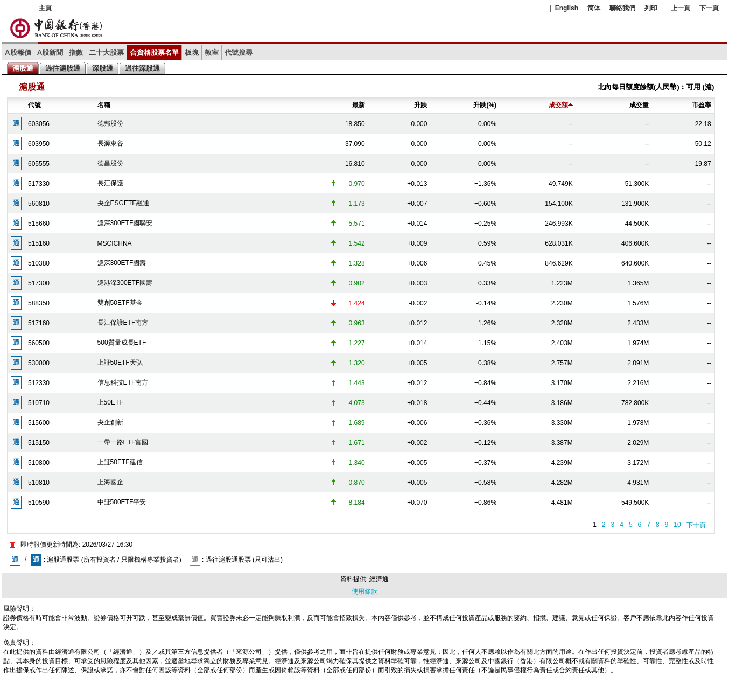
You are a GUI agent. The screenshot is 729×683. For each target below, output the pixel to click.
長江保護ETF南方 (123, 322)
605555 (39, 164)
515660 (39, 223)
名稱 (103, 105)
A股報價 (18, 52)
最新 (358, 105)
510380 (39, 263)
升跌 (420, 105)
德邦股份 (110, 123)
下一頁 (709, 8)
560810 (39, 203)
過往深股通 (142, 68)
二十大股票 (106, 52)
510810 (39, 482)
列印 (650, 8)
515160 (39, 243)
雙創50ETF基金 (120, 302)
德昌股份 (110, 163)
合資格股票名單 (154, 52)
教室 (212, 52)
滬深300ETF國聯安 (125, 223)
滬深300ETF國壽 (121, 263)
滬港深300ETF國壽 (125, 283)
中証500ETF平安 (121, 502)
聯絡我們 (622, 8)
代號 (34, 105)
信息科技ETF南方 (123, 382)
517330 (39, 183)
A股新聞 (50, 52)
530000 (39, 363)
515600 (39, 423)
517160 (39, 323)
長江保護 (110, 183)
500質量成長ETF (121, 342)
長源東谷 (110, 143)
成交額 (561, 105)
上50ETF (110, 402)
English (566, 8)
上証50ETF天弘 (120, 362)
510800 (39, 462)
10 (677, 524)
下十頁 (696, 525)
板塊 (192, 52)
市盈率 (701, 105)
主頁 (45, 8)
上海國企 (110, 482)
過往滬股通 (62, 68)
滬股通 (22, 68)
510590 (39, 502)
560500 (39, 343)
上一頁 (680, 8)
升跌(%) (484, 105)
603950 (39, 144)
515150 (39, 443)
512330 (39, 383)
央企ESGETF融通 (123, 203)
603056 (39, 124)
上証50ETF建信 (120, 462)
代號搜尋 (239, 52)
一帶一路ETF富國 (123, 442)
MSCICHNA (114, 243)
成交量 (639, 105)
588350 (39, 303)
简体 (593, 8)
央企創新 (110, 422)
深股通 (102, 68)
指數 (76, 52)
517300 (39, 283)
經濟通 (379, 579)
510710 (39, 403)
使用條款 (364, 591)
